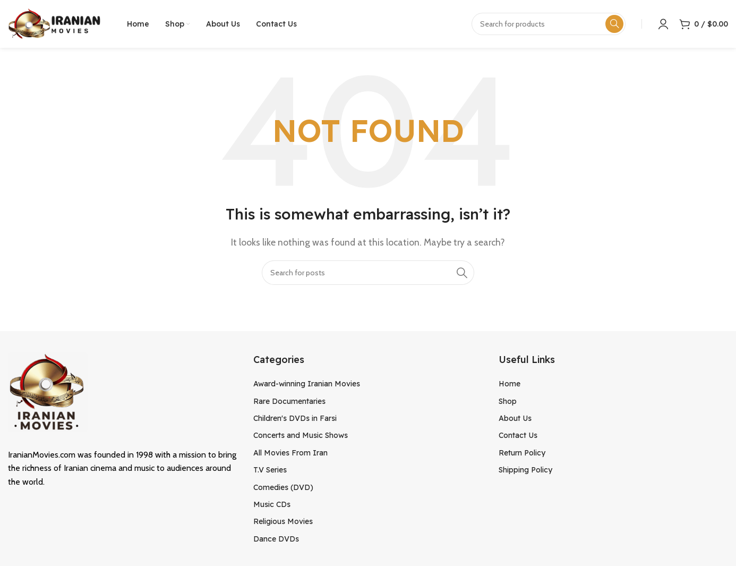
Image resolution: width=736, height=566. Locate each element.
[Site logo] (54, 23)
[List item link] (368, 384)
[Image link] (48, 391)
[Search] (368, 272)
